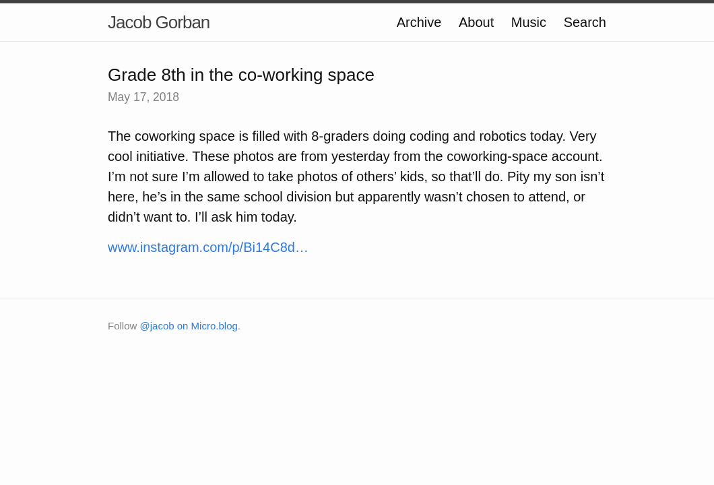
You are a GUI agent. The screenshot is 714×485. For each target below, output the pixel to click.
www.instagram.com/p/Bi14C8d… (208, 247)
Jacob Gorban (158, 22)
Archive (419, 22)
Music (528, 22)
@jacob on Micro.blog (189, 325)
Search (585, 22)
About (476, 22)
